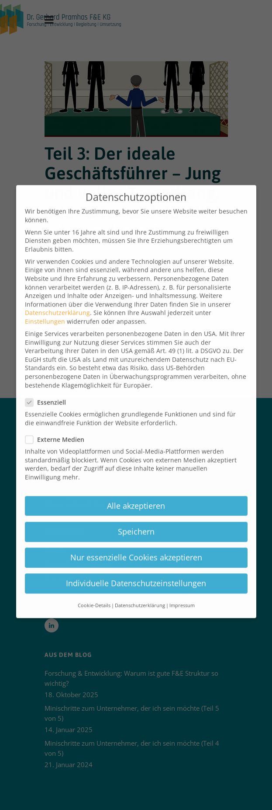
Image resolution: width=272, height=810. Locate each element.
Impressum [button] (182, 594)
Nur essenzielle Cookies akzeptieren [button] (136, 546)
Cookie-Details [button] (94, 594)
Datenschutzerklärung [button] (140, 594)
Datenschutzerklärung (57, 301)
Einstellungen (45, 310)
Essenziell (48, 391)
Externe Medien (57, 428)
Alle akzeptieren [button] (136, 494)
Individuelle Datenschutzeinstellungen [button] (136, 571)
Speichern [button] (136, 520)
